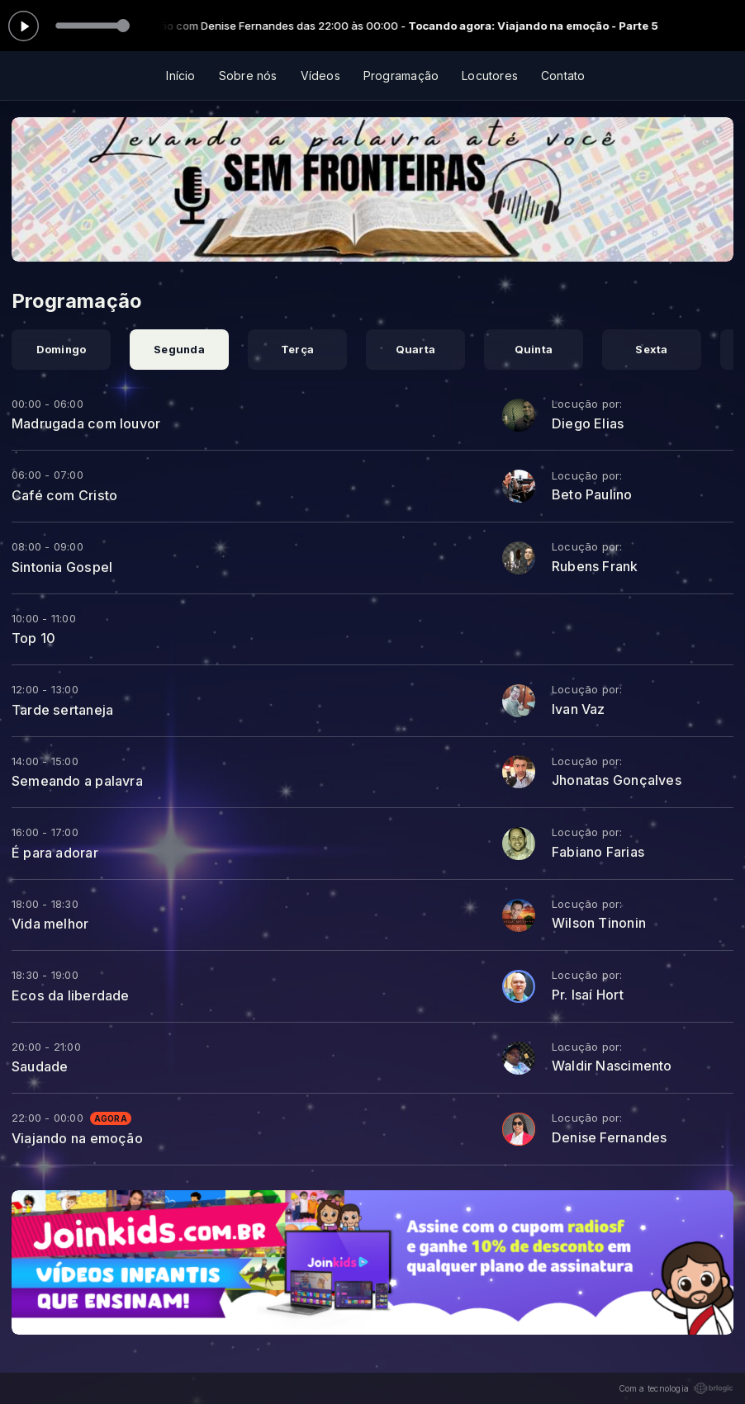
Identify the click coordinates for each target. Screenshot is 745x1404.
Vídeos (320, 76)
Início (180, 76)
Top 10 (33, 638)
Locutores (490, 76)
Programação (401, 76)
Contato (563, 76)
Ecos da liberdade (71, 995)
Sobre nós (248, 76)
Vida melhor (50, 923)
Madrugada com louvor (86, 423)
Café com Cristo (64, 495)
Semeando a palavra (77, 781)
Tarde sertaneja (62, 710)
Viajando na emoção (77, 1138)
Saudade (40, 1066)
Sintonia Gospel (62, 567)
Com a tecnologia (676, 1388)
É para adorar (55, 852)
